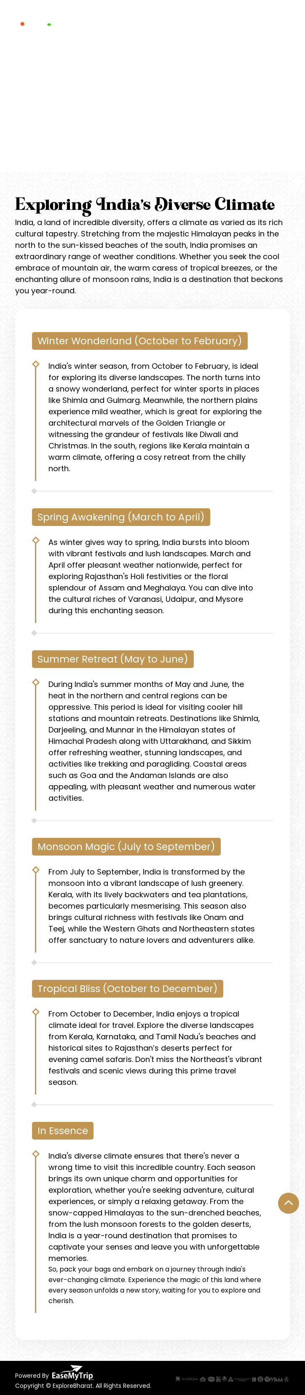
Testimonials (197, 21)
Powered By (54, 1372)
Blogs (234, 21)
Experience (100, 21)
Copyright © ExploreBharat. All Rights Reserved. (83, 1386)
